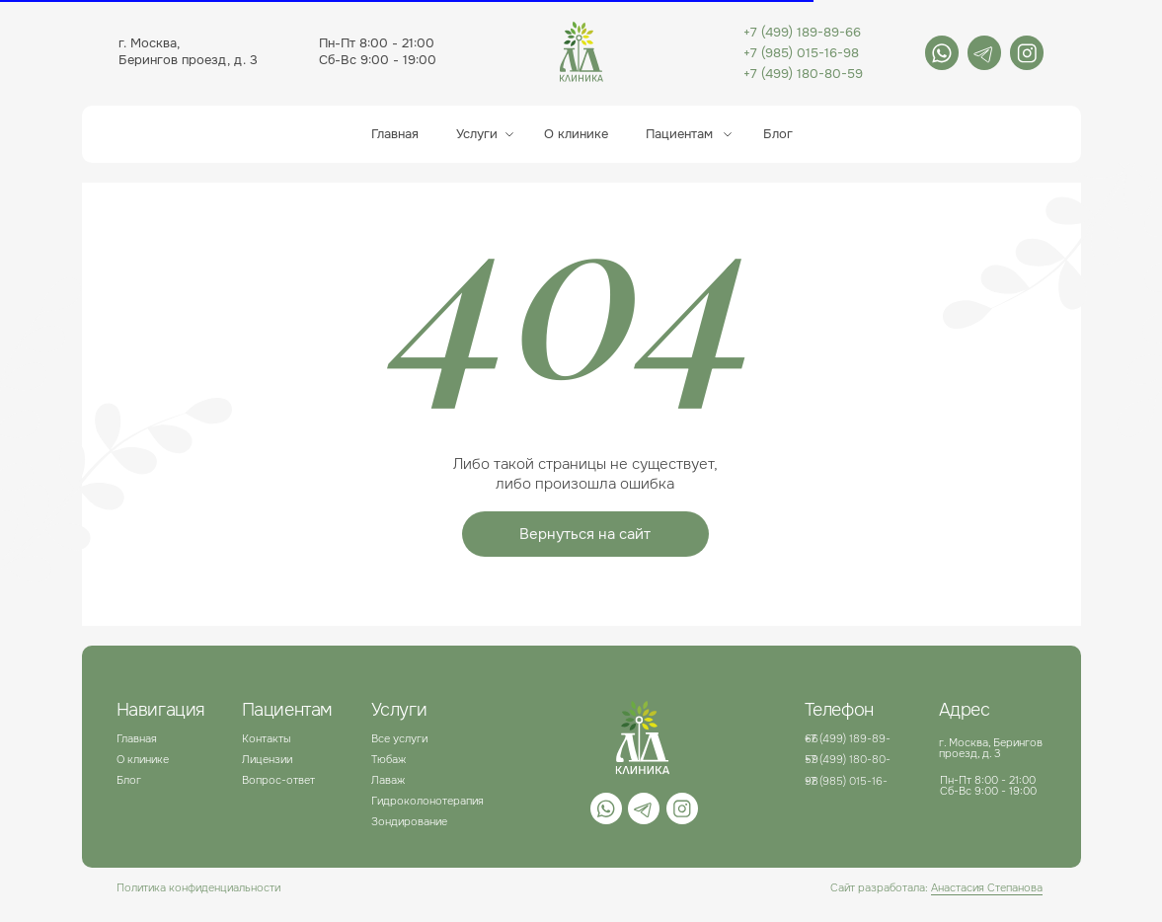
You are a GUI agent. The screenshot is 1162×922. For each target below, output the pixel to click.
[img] (942, 53)
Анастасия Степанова (987, 887)
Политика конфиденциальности (198, 887)
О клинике (576, 133)
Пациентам (679, 133)
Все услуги (399, 738)
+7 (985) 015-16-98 (801, 52)
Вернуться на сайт (585, 534)
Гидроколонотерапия (427, 800)
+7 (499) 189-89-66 (802, 32)
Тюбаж (388, 759)
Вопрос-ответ (278, 780)
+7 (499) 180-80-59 (803, 73)
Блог (128, 780)
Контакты (266, 738)
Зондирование (409, 821)
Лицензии (267, 759)
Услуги (477, 133)
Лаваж (388, 780)
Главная (395, 133)
